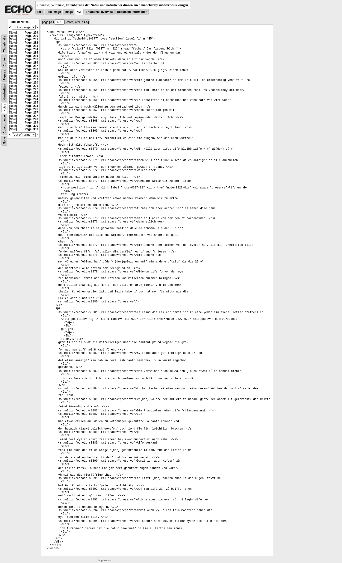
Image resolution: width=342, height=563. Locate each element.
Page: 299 (31, 122)
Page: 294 (31, 99)
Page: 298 (31, 119)
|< (50, 22)
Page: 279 (31, 32)
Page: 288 (31, 69)
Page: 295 (31, 102)
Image (69, 12)
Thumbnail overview (99, 12)
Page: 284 (31, 49)
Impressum (104, 560)
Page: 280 (31, 36)
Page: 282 (31, 42)
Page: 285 (31, 56)
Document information (132, 12)
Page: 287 (31, 66)
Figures (4, 75)
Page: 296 (31, 109)
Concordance (4, 124)
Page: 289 (31, 76)
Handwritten (4, 92)
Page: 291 (31, 86)
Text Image (53, 12)
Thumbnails (4, 44)
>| (87, 22)
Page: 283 (31, 46)
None (4, 140)
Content (4, 60)
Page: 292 (31, 89)
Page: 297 (31, 112)
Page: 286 (31, 59)
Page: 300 (31, 126)
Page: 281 (31, 39)
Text (40, 12)
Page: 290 (31, 82)
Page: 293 (31, 92)
